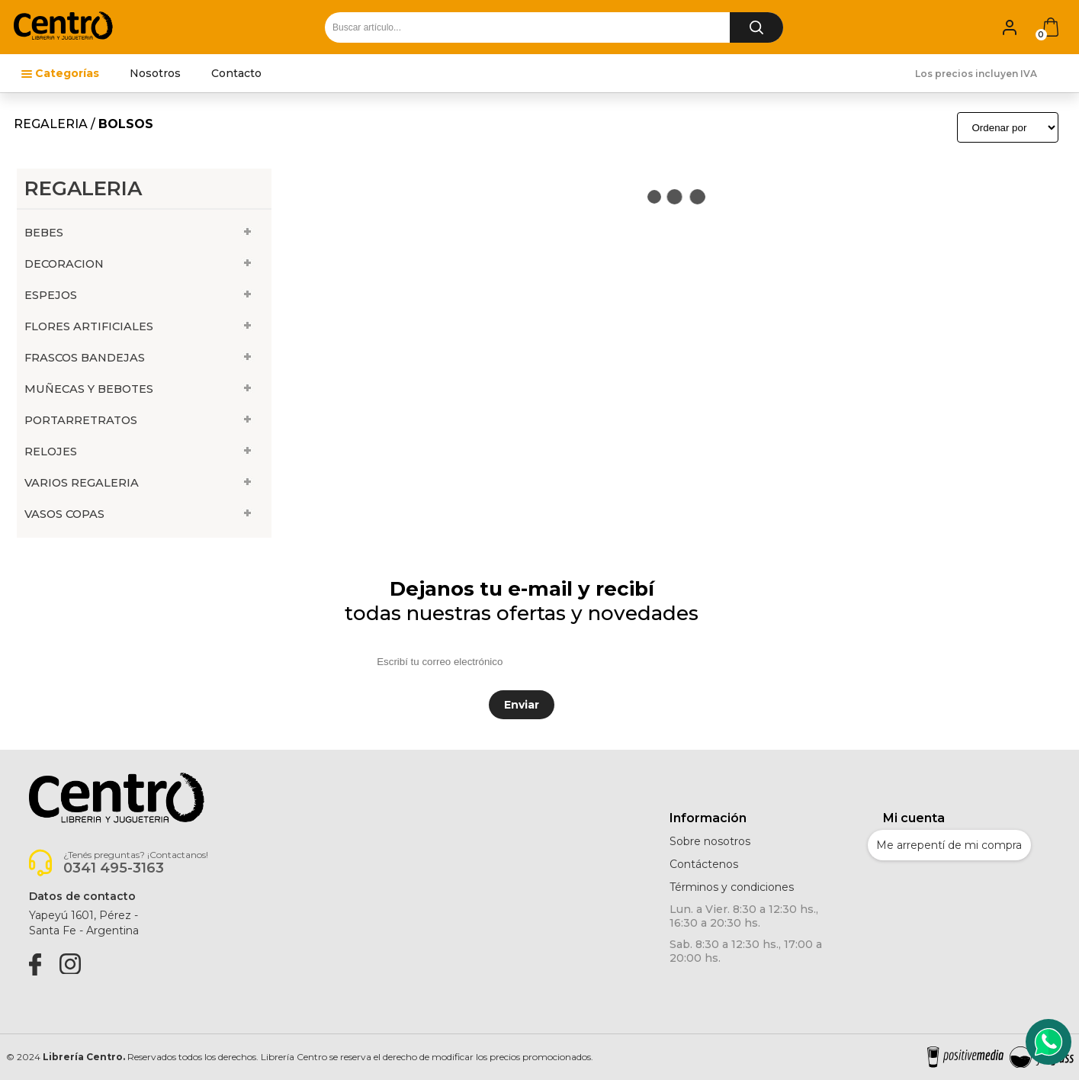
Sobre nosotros (710, 841)
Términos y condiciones (732, 887)
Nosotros (155, 73)
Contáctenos (704, 864)
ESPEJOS (50, 295)
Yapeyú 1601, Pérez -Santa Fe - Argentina (84, 922)
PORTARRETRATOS (80, 420)
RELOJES (50, 451)
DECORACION (64, 264)
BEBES (43, 232)
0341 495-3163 (113, 868)
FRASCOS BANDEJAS (84, 358)
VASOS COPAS (64, 514)
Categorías (67, 73)
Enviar (521, 705)
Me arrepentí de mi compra (949, 845)
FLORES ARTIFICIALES (88, 326)
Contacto (236, 73)
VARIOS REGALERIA (81, 483)
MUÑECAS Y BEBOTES (88, 389)
